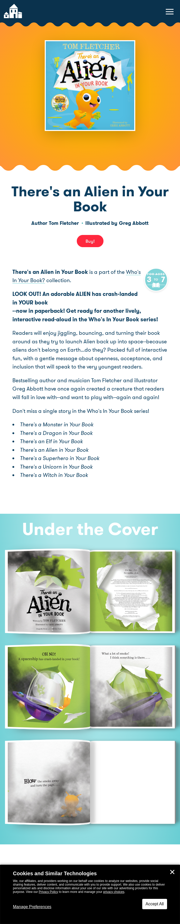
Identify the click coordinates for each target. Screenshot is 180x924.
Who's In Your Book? (36, 280)
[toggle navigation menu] (170, 12)
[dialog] (90, 894)
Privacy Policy (48, 892)
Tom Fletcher (64, 223)
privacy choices (113, 892)
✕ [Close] (172, 872)
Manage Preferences (32, 907)
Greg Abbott (133, 223)
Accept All (155, 904)
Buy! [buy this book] (90, 241)
